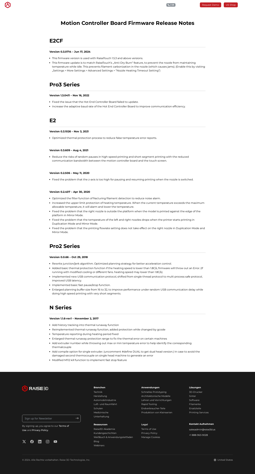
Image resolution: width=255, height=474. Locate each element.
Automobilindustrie (105, 400)
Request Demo (210, 4)
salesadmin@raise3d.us (202, 429)
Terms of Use (148, 429)
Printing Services (199, 412)
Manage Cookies (150, 437)
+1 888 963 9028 (181, 5)
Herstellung (100, 396)
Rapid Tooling (149, 404)
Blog (96, 441)
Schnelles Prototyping (154, 392)
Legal (144, 424)
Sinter (192, 396)
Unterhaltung (101, 416)
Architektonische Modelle (155, 396)
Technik (98, 392)
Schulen (98, 408)
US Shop (231, 4)
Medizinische (101, 412)
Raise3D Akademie (104, 429)
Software (194, 400)
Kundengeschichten (105, 433)
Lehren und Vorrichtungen (156, 400)
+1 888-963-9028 (198, 435)
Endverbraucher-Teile (153, 408)
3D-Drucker (195, 392)
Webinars (99, 445)
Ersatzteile (195, 408)
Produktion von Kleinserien (156, 412)
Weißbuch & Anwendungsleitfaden (113, 437)
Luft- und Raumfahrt (105, 404)
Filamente (195, 404)
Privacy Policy (40, 430)
